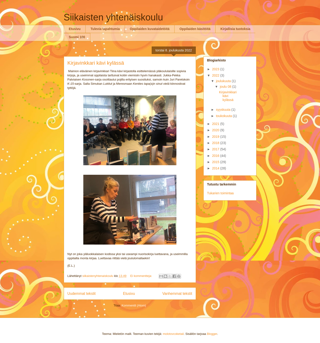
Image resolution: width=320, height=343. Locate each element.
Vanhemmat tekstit (177, 294)
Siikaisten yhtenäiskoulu (113, 17)
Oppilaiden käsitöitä (194, 29)
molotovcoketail (173, 334)
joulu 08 (226, 86)
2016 (216, 156)
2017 (216, 149)
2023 (216, 69)
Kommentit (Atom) (134, 305)
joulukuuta (224, 81)
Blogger (212, 334)
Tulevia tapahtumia (105, 29)
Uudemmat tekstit (81, 294)
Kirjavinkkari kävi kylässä (95, 63)
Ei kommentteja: (141, 276)
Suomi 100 (77, 37)
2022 (216, 75)
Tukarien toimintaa (220, 193)
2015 (216, 162)
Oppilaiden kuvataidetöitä (149, 29)
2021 (216, 124)
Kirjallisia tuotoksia (235, 29)
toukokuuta (224, 116)
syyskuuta (223, 109)
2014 (216, 168)
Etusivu (75, 29)
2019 (216, 136)
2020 (216, 130)
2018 (216, 143)
